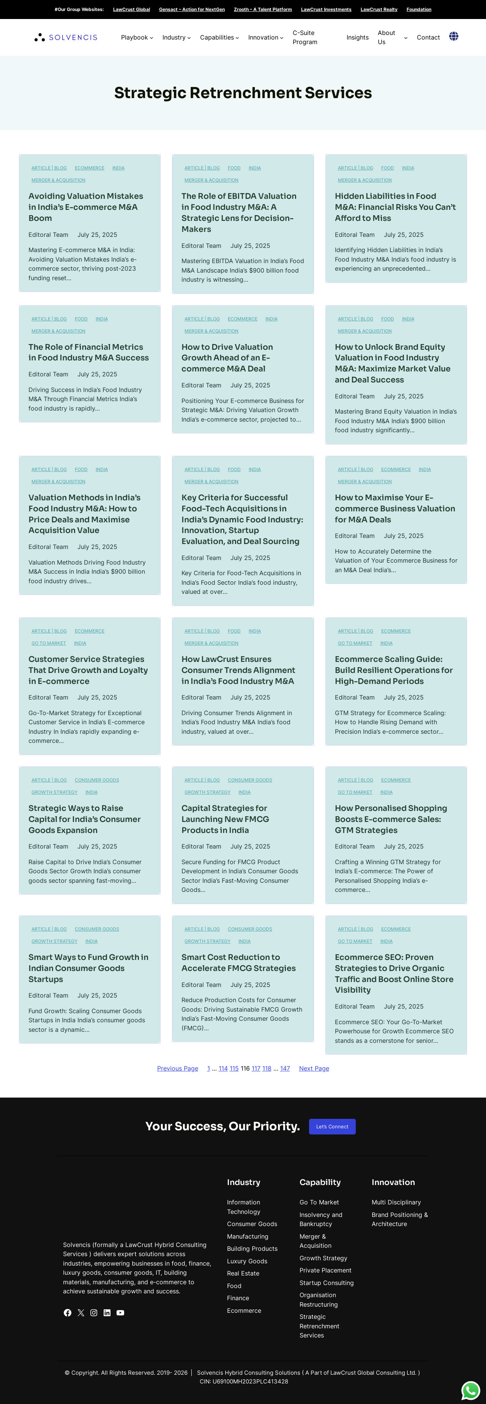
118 (266, 1068)
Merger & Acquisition (58, 180)
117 (256, 1068)
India (80, 643)
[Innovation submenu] (282, 38)
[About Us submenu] (406, 38)
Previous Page (177, 1068)
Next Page (314, 1068)
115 (234, 1068)
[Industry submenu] (189, 38)
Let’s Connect (332, 1126)
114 (223, 1068)
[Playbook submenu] (151, 38)
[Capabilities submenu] (237, 38)
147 (285, 1068)
